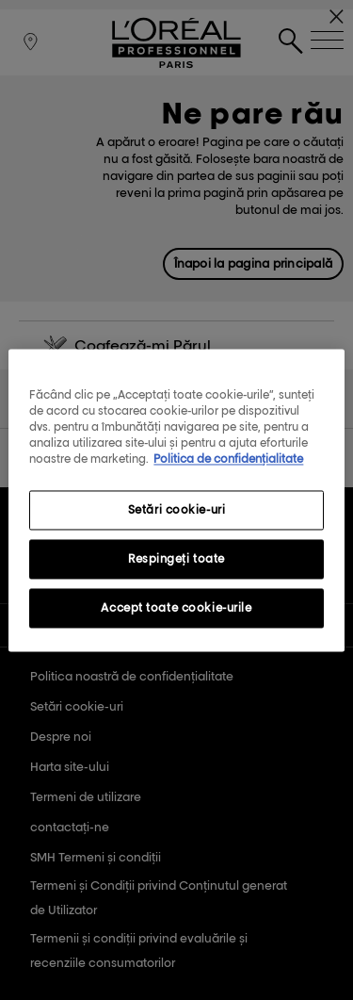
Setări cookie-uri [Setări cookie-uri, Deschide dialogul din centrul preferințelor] (177, 509)
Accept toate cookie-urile (176, 607)
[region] (176, 500)
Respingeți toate (176, 558)
